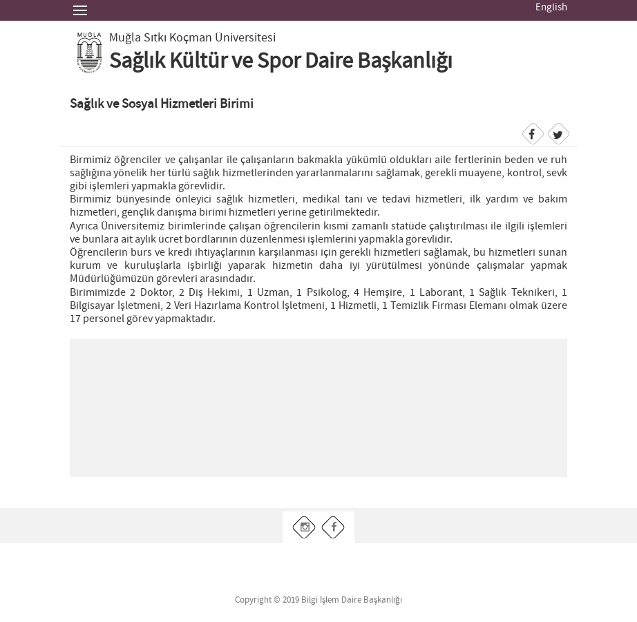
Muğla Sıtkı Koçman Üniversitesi (192, 38)
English (551, 8)
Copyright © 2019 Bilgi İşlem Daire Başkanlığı (318, 600)
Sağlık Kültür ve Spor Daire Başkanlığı (281, 61)
